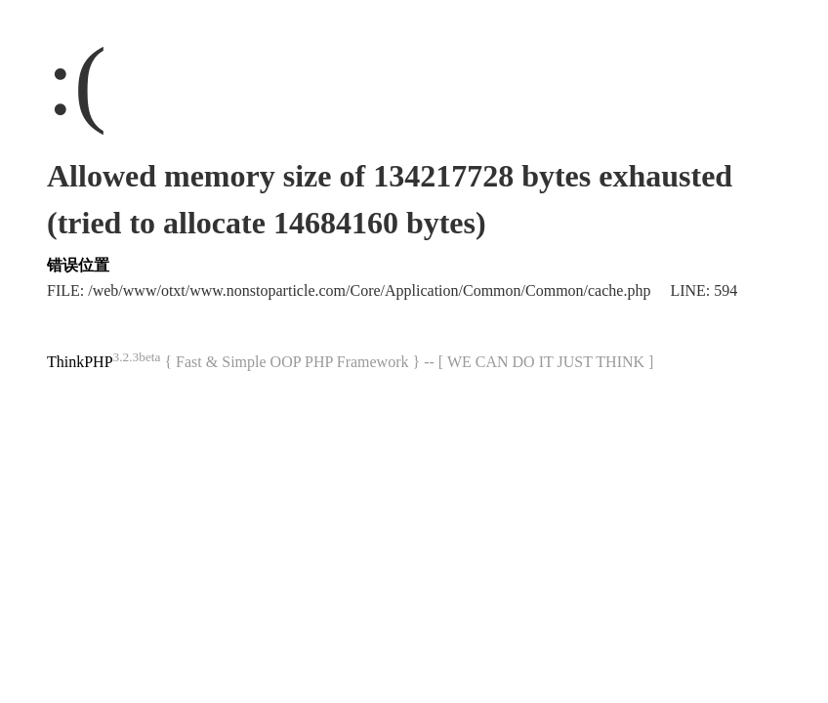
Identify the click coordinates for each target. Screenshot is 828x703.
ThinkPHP (80, 361)
